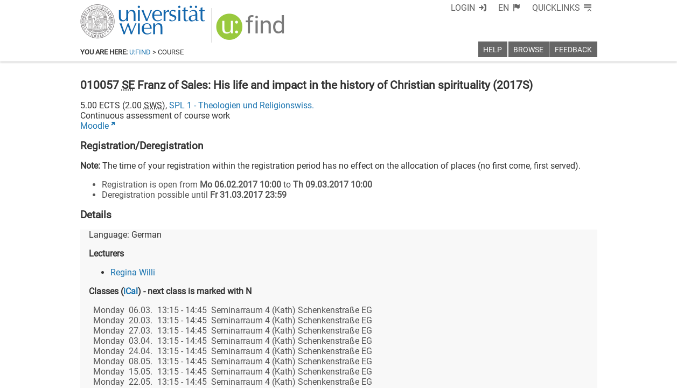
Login (463, 8)
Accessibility (444, 376)
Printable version (565, 376)
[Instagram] (580, 343)
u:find (140, 52)
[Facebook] (476, 343)
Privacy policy (500, 376)
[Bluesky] (511, 343)
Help (492, 49)
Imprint (400, 376)
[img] (252, 30)
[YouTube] (545, 343)
